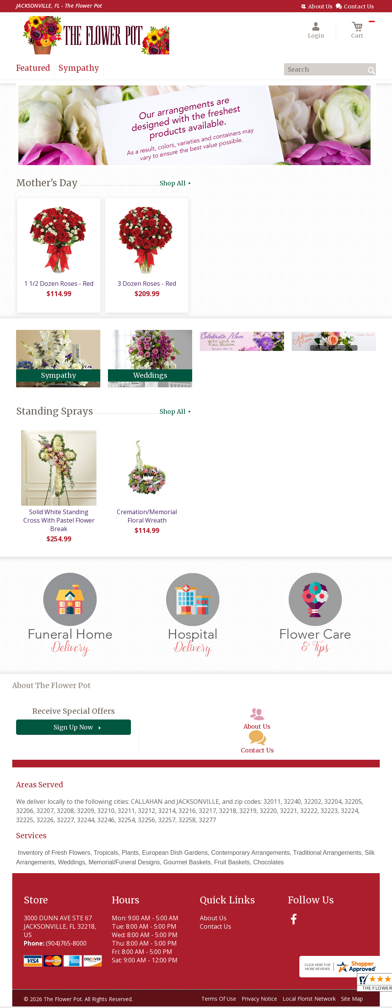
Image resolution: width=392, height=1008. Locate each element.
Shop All (176, 183)
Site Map (352, 999)
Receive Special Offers (73, 712)
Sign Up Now (73, 729)
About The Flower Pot (51, 686)
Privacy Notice (259, 999)
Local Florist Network (309, 999)
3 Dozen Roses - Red (146, 284)
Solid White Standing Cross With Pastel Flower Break (58, 521)
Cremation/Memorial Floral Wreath (146, 517)
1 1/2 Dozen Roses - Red (58, 284)
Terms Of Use (218, 999)
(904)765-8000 (66, 944)
